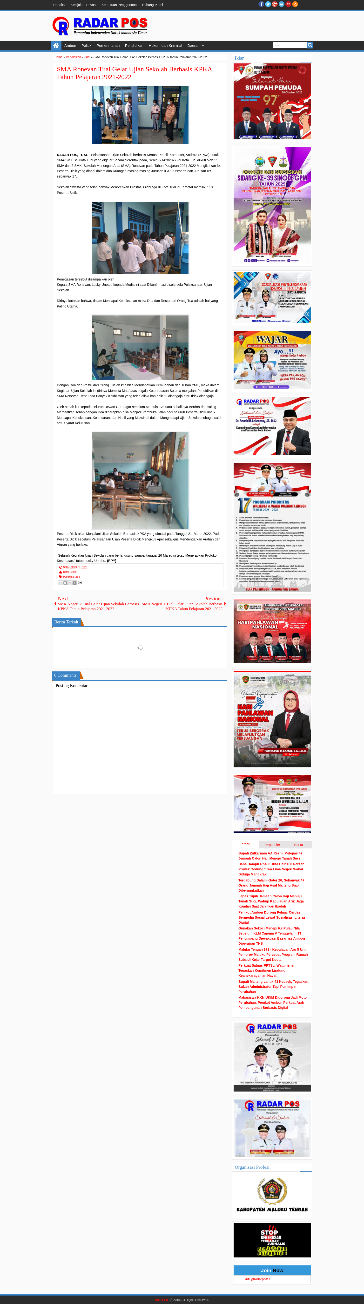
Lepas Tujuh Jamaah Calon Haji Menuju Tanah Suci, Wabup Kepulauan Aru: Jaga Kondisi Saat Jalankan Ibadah (271, 901)
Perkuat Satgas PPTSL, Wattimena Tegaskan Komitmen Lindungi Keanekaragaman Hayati (265, 970)
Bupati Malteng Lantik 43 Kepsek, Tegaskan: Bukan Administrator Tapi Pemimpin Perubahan (274, 987)
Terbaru (245, 844)
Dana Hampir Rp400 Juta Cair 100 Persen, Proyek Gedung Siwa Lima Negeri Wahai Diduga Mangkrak (271, 869)
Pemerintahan (108, 45)
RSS (295, 4)
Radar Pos (162, 1300)
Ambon (70, 45)
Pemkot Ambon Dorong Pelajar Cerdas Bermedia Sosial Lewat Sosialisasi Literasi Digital (272, 917)
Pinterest (288, 4)
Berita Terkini (70, 572)
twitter (268, 4)
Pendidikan (134, 45)
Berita (298, 845)
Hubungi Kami (152, 5)
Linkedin (281, 4)
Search (310, 45)
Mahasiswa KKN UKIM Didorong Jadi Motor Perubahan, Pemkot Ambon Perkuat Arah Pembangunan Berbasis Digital (273, 1003)
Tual (78, 576)
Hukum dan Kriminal (165, 45)
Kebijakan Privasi (83, 5)
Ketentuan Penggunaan (119, 5)
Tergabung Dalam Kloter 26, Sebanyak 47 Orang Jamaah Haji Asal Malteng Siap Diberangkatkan (271, 885)
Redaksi (59, 5)
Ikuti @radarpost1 (256, 1279)
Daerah (193, 45)
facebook (261, 4)
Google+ (275, 4)
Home (56, 45)
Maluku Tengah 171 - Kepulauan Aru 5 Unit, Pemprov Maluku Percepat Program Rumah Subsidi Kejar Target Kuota (273, 955)
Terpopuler (272, 845)
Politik (86, 45)
